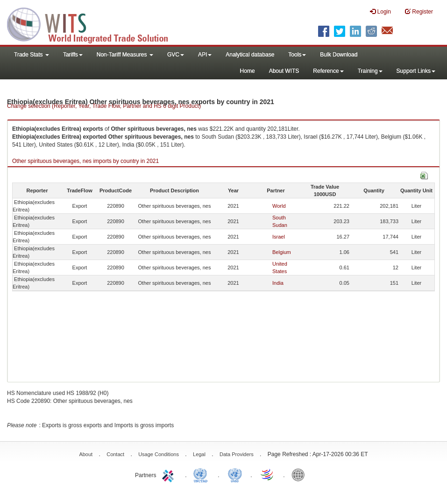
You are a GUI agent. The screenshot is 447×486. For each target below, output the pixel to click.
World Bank (300, 474)
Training (370, 71)
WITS (93, 23)
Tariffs (73, 54)
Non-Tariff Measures (125, 54)
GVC (175, 54)
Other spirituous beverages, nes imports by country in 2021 (85, 161)
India (278, 283)
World (279, 206)
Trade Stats (31, 54)
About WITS (284, 71)
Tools (297, 54)
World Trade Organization (267, 474)
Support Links (416, 71)
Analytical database (250, 54)
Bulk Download (338, 54)
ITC (169, 474)
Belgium (281, 252)
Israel (278, 236)
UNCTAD (202, 474)
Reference (328, 71)
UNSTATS (235, 474)
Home (247, 71)
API (205, 54)
